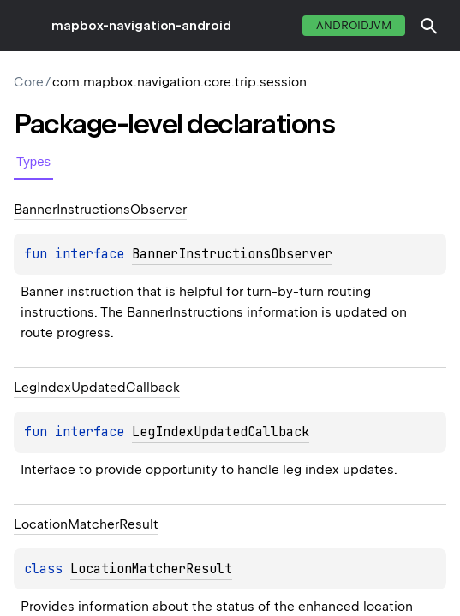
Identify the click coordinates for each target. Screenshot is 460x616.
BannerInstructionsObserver (232, 254)
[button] (429, 26)
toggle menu (26, 26)
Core (29, 82)
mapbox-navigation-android (141, 25)
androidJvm (353, 25)
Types (33, 161)
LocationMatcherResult (151, 569)
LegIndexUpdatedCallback (220, 432)
